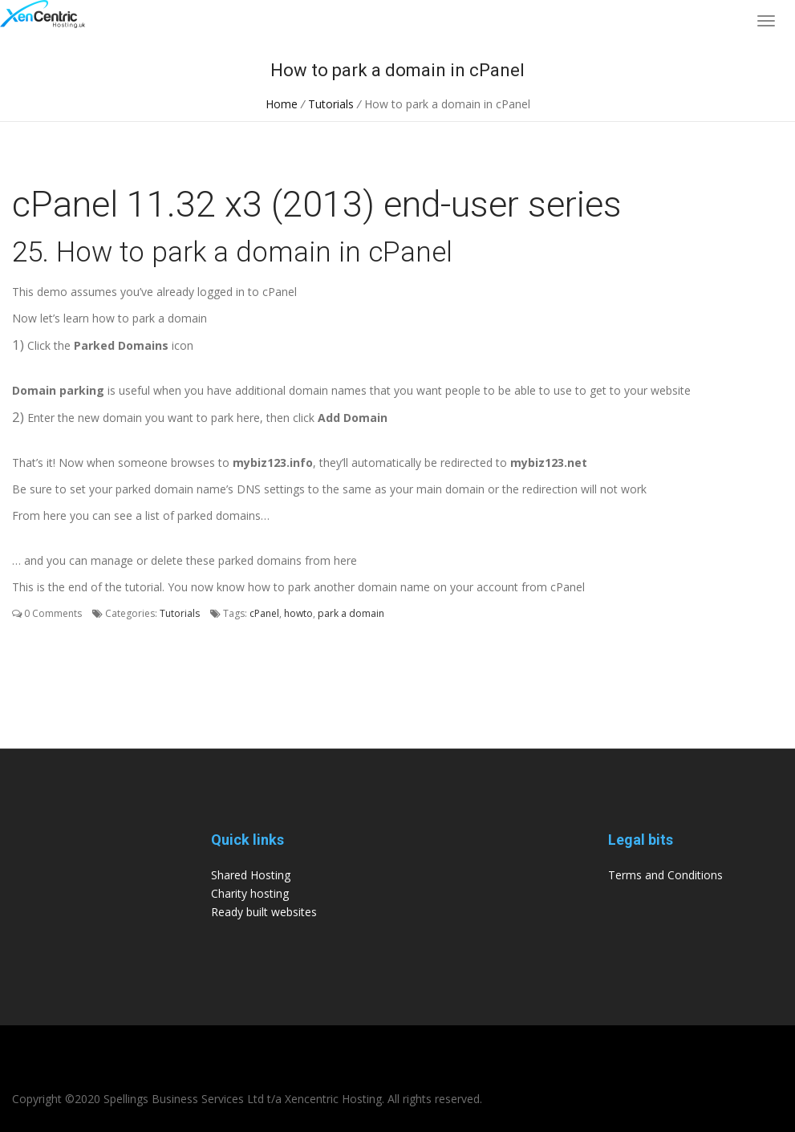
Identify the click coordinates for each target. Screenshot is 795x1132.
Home (282, 104)
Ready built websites (264, 911)
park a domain (351, 613)
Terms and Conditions (665, 874)
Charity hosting (250, 893)
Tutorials (331, 104)
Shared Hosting (250, 874)
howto (298, 613)
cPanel (264, 613)
